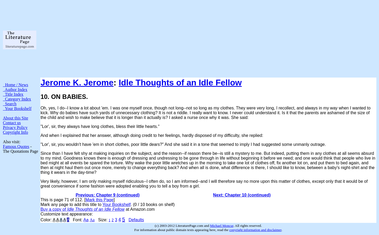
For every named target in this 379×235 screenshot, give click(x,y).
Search (10, 104)
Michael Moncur (221, 226)
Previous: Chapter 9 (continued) (108, 195)
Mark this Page (100, 200)
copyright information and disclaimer (255, 230)
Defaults (136, 220)
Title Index (13, 94)
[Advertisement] (208, 40)
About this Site (15, 118)
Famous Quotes (16, 146)
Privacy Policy (15, 127)
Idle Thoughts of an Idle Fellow (180, 82)
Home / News (15, 85)
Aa (86, 220)
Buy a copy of (82, 209)
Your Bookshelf (17, 108)
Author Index (15, 89)
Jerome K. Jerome (77, 82)
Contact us (12, 123)
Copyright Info (15, 132)
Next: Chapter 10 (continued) (242, 195)
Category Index (17, 99)
